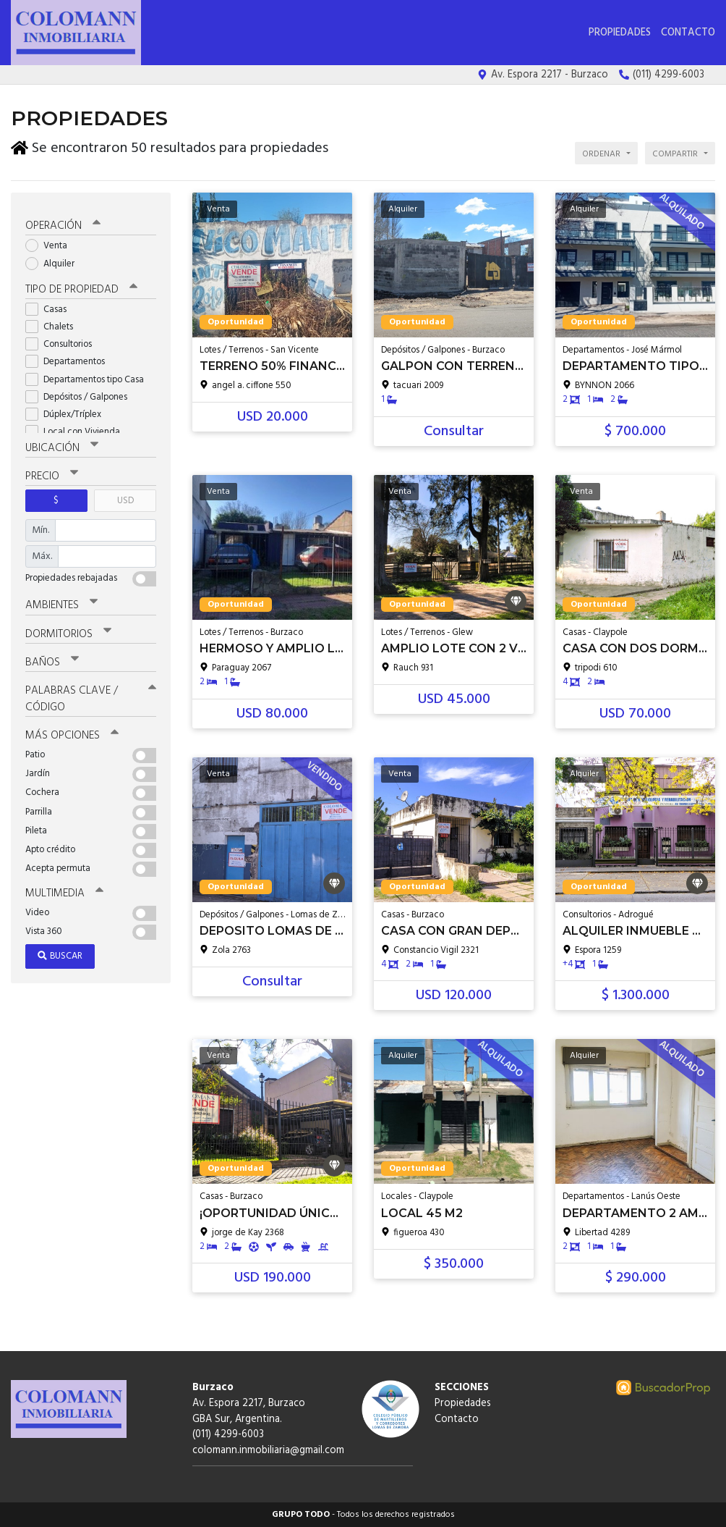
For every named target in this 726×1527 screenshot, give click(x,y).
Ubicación (61, 444)
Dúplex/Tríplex (68, 410)
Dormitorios (68, 630)
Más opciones (72, 731)
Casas (50, 305)
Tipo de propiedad (81, 285)
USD (125, 496)
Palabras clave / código (90, 695)
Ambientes (61, 601)
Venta (51, 242)
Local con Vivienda (77, 427)
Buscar (60, 951)
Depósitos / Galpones (81, 393)
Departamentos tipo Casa (89, 375)
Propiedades (620, 33)
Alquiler (54, 259)
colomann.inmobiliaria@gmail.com (268, 1450)
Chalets (53, 322)
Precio (51, 472)
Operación (63, 222)
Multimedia (64, 889)
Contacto (688, 33)
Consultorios (63, 340)
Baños (52, 658)
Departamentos (69, 358)
